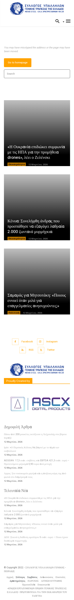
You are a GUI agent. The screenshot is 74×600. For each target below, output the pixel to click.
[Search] (66, 73)
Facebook (27, 341)
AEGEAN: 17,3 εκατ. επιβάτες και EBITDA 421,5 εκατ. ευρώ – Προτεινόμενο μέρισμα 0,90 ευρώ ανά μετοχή (36, 462)
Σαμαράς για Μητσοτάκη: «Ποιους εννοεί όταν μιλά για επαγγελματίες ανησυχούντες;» (36, 300)
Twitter (51, 350)
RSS (31, 350)
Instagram (52, 341)
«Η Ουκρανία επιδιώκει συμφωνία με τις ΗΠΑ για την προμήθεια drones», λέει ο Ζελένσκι (36, 152)
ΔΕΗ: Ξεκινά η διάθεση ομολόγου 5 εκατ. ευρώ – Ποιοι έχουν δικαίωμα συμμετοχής (36, 539)
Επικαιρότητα (16, 164)
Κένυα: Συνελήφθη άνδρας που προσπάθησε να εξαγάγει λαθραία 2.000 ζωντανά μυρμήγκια (35, 226)
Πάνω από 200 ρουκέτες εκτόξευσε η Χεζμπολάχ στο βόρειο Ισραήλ (35, 436)
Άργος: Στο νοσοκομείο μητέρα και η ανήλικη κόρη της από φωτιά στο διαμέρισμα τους (35, 475)
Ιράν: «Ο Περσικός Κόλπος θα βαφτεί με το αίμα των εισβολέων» (31, 449)
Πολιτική (13, 312)
